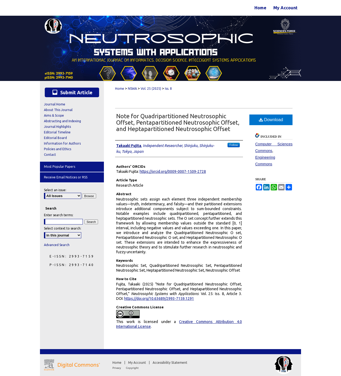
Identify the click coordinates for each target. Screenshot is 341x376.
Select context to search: (62, 228)
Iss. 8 (168, 88)
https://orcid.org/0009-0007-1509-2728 (173, 171)
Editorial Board (55, 138)
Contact (50, 154)
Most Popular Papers (59, 166)
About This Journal (58, 110)
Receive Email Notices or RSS (65, 177)
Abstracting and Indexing (62, 121)
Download (271, 119)
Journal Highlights (57, 126)
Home (119, 88)
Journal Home (54, 104)
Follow (233, 144)
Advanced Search (57, 245)
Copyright (132, 367)
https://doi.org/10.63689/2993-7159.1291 (159, 298)
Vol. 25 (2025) (151, 88)
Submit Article (72, 92)
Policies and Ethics (57, 149)
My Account (137, 362)
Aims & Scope (54, 115)
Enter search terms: (58, 215)
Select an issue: (55, 190)
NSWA (132, 88)
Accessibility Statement (170, 362)
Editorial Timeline (57, 132)
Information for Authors (62, 143)
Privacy (116, 367)
